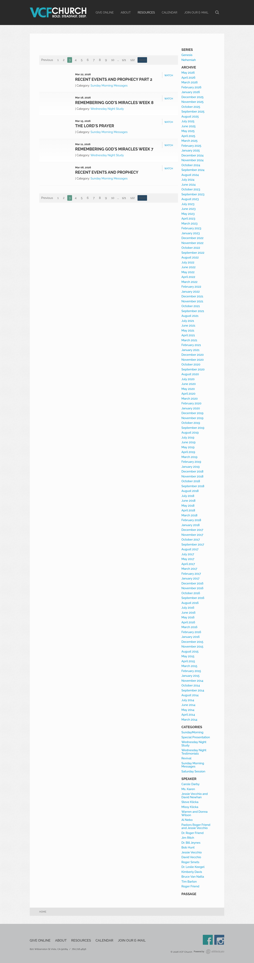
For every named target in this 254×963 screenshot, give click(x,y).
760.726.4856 (79, 949)
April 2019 (188, 452)
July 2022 (187, 262)
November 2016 (192, 588)
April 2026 (188, 77)
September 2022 (192, 252)
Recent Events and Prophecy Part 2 (113, 79)
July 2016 (187, 607)
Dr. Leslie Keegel (192, 867)
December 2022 (192, 238)
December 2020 (192, 355)
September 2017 (192, 544)
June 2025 (188, 126)
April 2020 (188, 393)
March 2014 (189, 719)
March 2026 (189, 82)
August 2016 (190, 603)
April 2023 (188, 218)
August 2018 (190, 491)
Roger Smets (190, 862)
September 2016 (192, 598)
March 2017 (189, 569)
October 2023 (190, 189)
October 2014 (190, 685)
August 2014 (189, 695)
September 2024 (192, 170)
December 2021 (192, 296)
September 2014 (192, 690)
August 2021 (189, 316)
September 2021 (192, 311)
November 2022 (192, 243)
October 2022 (190, 248)
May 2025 (187, 131)
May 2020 (188, 389)
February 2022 (191, 286)
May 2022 (187, 272)
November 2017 (192, 535)
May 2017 (187, 559)
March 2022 (189, 282)
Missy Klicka (189, 807)
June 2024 (188, 184)
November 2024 (192, 160)
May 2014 (187, 710)
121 (124, 60)
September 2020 (193, 369)
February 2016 (191, 632)
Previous (47, 60)
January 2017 (190, 578)
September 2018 (192, 486)
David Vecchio (191, 857)
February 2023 (191, 228)
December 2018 (192, 471)
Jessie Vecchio (191, 852)
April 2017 (188, 564)
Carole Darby (190, 784)
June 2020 (188, 384)
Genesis (186, 55)
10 (112, 60)
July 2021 (187, 321)
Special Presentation (195, 737)
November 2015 (192, 646)
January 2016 (190, 637)
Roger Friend (190, 886)
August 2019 (190, 432)
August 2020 (190, 374)
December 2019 (192, 413)
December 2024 (192, 155)
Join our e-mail (196, 12)
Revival (186, 758)
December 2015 (192, 642)
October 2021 (190, 306)
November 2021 (192, 301)
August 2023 (190, 199)
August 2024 (190, 175)
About (126, 12)
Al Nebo (186, 820)
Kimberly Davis (191, 872)
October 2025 (190, 107)
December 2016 (192, 583)
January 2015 (190, 676)
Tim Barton (189, 881)
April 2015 (188, 661)
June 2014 (188, 705)
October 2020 (190, 364)
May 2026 (188, 72)
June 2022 (188, 267)
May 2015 (187, 656)
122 (132, 60)
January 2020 (190, 408)
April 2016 (188, 622)
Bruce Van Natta (192, 876)
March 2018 (189, 515)
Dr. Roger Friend (192, 833)
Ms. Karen (188, 789)
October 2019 (190, 423)
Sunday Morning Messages (108, 85)
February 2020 (191, 403)
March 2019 (189, 457)
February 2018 (191, 520)
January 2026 (190, 92)
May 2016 (187, 617)
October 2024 (190, 165)
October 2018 (190, 481)
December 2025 (192, 97)
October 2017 (190, 539)
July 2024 (187, 179)
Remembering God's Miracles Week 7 (114, 149)
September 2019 (192, 428)
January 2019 (190, 466)
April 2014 (188, 714)
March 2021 (189, 340)
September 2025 (192, 111)
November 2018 (192, 476)
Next (142, 60)
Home (42, 911)
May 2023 (187, 214)
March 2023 (189, 223)
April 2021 (188, 335)
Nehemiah (188, 60)
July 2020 (187, 379)
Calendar (169, 12)
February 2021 (191, 345)
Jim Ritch (187, 838)
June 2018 (188, 500)
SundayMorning (192, 732)
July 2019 (187, 437)
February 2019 (191, 462)
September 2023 (192, 194)
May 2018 (187, 505)
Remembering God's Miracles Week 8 (114, 102)
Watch (168, 75)
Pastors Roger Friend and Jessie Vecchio (195, 826)
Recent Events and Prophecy (107, 172)
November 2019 (192, 418)
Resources (146, 12)
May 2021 (187, 330)
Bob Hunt (187, 847)
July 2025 (187, 121)
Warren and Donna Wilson (194, 813)
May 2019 (187, 447)
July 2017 (187, 554)
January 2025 (190, 150)
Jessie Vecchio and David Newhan (194, 795)
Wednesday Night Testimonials (193, 751)
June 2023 (188, 209)
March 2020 (189, 398)
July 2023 (187, 204)
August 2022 (190, 257)
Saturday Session (193, 771)
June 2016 (188, 612)
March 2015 (189, 666)
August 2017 (189, 549)
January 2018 (190, 525)
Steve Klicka (189, 802)
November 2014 (192, 680)
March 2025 (189, 141)
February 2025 (191, 145)
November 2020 (192, 359)
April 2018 (188, 510)
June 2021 (188, 325)
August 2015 (189, 651)
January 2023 (190, 233)
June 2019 (188, 442)
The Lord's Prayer (94, 125)
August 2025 (190, 116)
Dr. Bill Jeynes (190, 842)
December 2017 (192, 530)
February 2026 (191, 87)
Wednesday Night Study (107, 109)
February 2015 (191, 671)
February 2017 (191, 573)
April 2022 (188, 277)
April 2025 (188, 136)
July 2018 (187, 496)
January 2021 (190, 350)
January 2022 (190, 291)
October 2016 (190, 593)
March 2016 (189, 627)
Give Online (105, 12)
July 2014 (187, 700)
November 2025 (192, 102)
